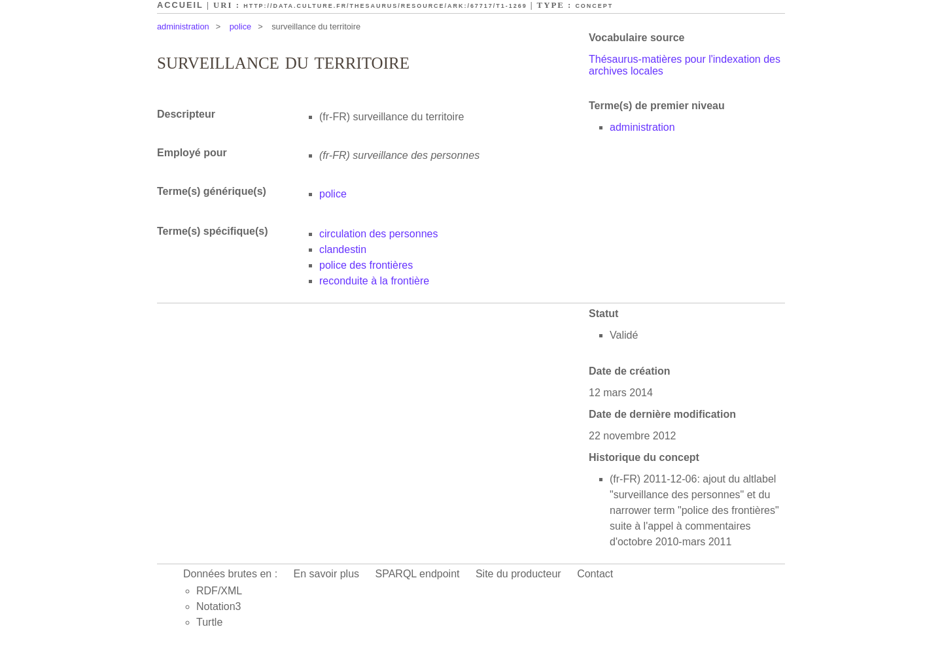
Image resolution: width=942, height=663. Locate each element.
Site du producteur (518, 573)
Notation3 (218, 606)
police (240, 26)
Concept (594, 6)
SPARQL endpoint (417, 573)
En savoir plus (327, 573)
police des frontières (366, 265)
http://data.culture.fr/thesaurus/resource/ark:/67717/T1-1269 (385, 6)
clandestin (342, 249)
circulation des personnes (378, 233)
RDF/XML (219, 590)
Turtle (209, 622)
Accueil (180, 5)
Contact (595, 573)
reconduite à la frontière (374, 280)
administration (183, 26)
